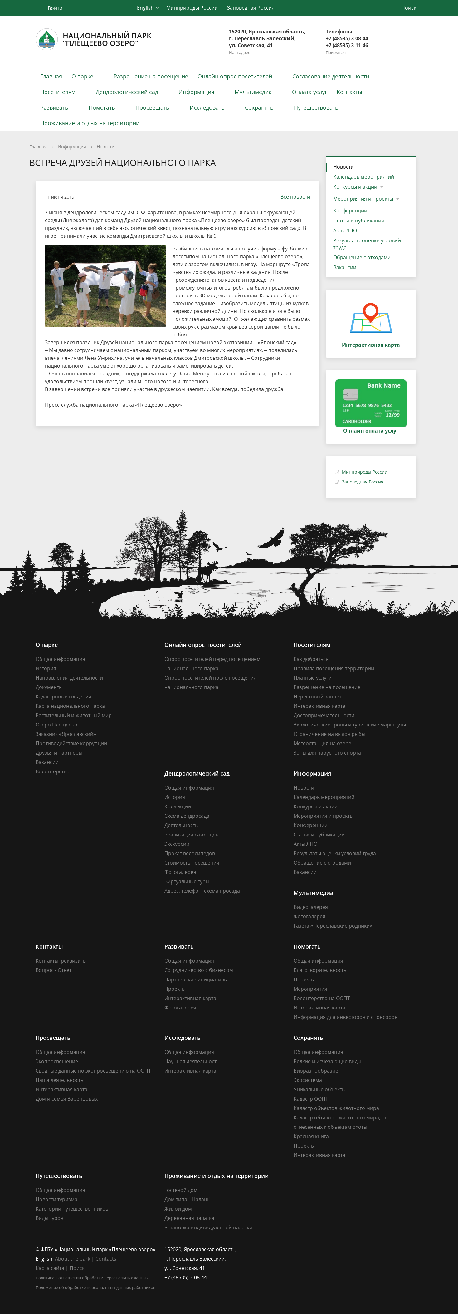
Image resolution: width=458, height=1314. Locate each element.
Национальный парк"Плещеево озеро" (93, 39)
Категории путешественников (72, 1208)
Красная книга (311, 1136)
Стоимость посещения (191, 862)
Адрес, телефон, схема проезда (202, 890)
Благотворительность (320, 970)
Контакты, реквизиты (61, 960)
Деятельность (181, 825)
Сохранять (259, 107)
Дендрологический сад (127, 92)
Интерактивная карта (319, 705)
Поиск (77, 1268)
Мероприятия (310, 988)
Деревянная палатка (189, 1218)
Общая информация (60, 659)
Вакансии (344, 267)
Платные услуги (313, 677)
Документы (49, 687)
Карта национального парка (70, 705)
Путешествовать (316, 107)
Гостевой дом (180, 1190)
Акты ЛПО (345, 230)
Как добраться (311, 659)
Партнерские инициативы (196, 979)
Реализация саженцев (191, 834)
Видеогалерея (311, 907)
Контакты (349, 92)
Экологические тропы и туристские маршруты (350, 724)
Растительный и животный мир (74, 715)
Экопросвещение (57, 1061)
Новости (105, 147)
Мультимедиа (253, 92)
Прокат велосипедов (189, 853)
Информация (196, 92)
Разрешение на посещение (151, 76)
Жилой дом (178, 1208)
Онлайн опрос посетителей (234, 76)
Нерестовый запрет (317, 696)
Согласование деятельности (330, 76)
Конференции (350, 210)
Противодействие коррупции (71, 743)
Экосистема (308, 1080)
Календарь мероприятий (363, 176)
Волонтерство (53, 771)
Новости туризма (56, 1199)
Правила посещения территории (334, 668)
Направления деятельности (69, 677)
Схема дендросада (186, 815)
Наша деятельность (59, 1080)
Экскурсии (176, 843)
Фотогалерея (180, 872)
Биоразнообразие (316, 1070)
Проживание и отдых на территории (89, 123)
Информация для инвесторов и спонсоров (345, 1017)
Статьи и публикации (358, 220)
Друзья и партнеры (59, 752)
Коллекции (177, 806)
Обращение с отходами (362, 257)
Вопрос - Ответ (53, 970)
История (46, 668)
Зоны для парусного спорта (327, 752)
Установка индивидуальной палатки (208, 1227)
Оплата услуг (309, 92)
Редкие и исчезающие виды (327, 1061)
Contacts (105, 1258)
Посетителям (58, 92)
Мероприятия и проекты (363, 198)
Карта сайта (50, 1268)
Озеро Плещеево (56, 724)
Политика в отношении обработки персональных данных (92, 1278)
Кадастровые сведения (63, 696)
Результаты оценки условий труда (367, 244)
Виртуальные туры (186, 881)
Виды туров (49, 1218)
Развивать (54, 107)
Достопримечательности (324, 715)
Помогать (102, 107)
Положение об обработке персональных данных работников (95, 1287)
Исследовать (207, 107)
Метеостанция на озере (322, 743)
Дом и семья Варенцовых (67, 1098)
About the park (72, 1258)
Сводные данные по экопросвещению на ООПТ (93, 1070)
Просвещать (152, 107)
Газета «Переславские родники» (333, 925)
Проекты (175, 988)
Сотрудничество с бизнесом (198, 970)
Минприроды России (192, 7)
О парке (82, 76)
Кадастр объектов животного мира (336, 1108)
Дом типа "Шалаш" (187, 1199)
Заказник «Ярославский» (66, 734)
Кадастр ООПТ (311, 1098)
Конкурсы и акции (355, 186)
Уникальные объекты (320, 1089)
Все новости (292, 196)
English (145, 7)
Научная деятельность (191, 1061)
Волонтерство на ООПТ (322, 998)
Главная (51, 76)
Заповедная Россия (251, 7)
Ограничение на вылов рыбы (329, 734)
